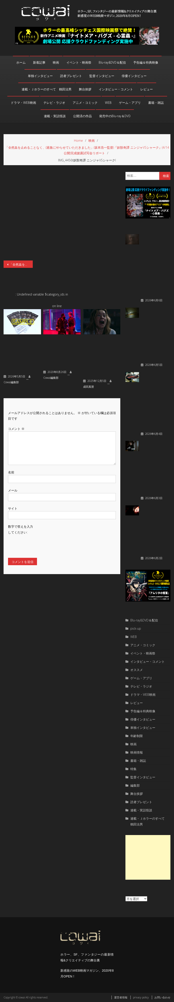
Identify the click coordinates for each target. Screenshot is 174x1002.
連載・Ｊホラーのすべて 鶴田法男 (47, 89)
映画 (56, 62)
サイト (12, 508)
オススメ (136, 670)
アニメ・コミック (85, 102)
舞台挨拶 (85, 89)
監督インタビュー (101, 76)
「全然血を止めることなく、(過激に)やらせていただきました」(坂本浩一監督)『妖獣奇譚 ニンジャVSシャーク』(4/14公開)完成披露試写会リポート (21, 264)
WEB (108, 102)
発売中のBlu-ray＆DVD (115, 116)
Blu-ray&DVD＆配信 (112, 62)
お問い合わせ (162, 997)
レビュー (146, 89)
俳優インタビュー (134, 76)
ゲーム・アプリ (130, 102)
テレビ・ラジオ (54, 102)
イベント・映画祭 (78, 62)
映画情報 (136, 752)
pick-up (135, 628)
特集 (133, 769)
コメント (16, 429)
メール (12, 490)
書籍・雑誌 (156, 102)
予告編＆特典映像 (145, 62)
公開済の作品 (82, 116)
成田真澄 (88, 387)
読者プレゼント (71, 76)
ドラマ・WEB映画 (23, 102)
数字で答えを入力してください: (20, 529)
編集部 (135, 785)
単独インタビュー (40, 76)
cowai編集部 (11, 382)
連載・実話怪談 (55, 116)
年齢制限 (136, 736)
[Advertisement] (147, 857)
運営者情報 (120, 997)
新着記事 (39, 62)
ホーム (21, 62)
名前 (11, 472)
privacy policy (141, 997)
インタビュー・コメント (116, 89)
